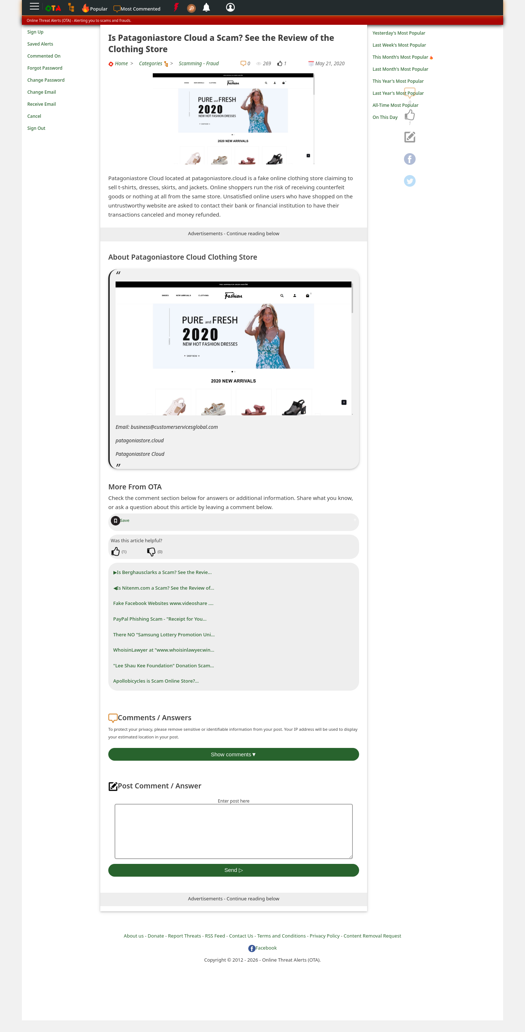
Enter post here (234, 801)
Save (120, 520)
